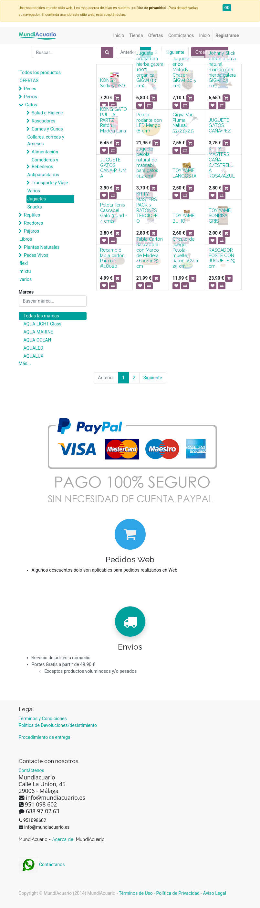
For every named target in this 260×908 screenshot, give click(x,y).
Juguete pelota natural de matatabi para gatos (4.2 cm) (147, 162)
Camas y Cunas (47, 128)
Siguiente (175, 52)
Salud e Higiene (47, 112)
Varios (33, 190)
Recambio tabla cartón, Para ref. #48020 (113, 258)
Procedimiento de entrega (44, 737)
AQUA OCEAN (37, 340)
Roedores (33, 223)
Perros (30, 96)
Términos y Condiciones (43, 718)
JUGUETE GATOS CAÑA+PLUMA (113, 168)
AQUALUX (34, 356)
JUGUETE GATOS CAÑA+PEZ (220, 126)
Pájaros (31, 231)
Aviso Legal (214, 893)
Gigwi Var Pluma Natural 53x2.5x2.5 (182, 122)
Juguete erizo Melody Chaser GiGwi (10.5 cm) (184, 72)
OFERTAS (29, 80)
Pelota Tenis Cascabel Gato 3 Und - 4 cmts (113, 213)
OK (227, 7)
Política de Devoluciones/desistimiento (58, 725)
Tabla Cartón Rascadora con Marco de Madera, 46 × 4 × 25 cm (149, 253)
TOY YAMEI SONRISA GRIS (220, 216)
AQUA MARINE (38, 331)
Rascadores (44, 120)
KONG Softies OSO (112, 83)
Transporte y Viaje (50, 182)
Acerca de (63, 839)
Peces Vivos (36, 255)
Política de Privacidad (178, 893)
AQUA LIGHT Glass (42, 323)
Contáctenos (31, 770)
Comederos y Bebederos (45, 163)
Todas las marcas (41, 315)
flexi (24, 263)
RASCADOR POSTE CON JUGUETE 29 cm (222, 258)
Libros (26, 239)
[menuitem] (119, 36)
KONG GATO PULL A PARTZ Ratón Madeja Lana (113, 120)
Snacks (34, 206)
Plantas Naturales (42, 247)
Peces (30, 88)
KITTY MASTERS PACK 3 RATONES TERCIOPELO (148, 207)
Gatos (31, 104)
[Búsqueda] (107, 52)
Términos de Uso (136, 893)
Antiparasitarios (43, 174)
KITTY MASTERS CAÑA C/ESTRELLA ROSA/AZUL (222, 162)
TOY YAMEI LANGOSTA (184, 173)
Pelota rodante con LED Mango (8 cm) (149, 122)
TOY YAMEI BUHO (183, 218)
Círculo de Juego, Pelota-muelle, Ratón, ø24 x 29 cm (185, 253)
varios (26, 279)
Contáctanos (42, 864)
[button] (117, 97)
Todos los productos (40, 72)
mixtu (25, 271)
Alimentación (45, 151)
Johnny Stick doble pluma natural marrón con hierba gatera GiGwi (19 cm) (222, 69)
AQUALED (33, 348)
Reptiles (32, 214)
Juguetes (36, 198)
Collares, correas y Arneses (45, 140)
